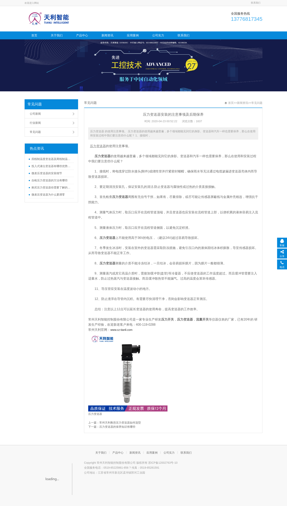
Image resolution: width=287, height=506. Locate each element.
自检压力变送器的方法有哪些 (50, 180)
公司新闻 (35, 113)
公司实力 (158, 35)
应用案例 (133, 35)
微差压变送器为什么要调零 (48, 194)
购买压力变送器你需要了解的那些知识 (52, 187)
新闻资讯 (107, 35)
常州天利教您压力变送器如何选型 (120, 422)
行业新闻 (35, 122)
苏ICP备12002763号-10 (163, 462)
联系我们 (255, 2)
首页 (34, 35)
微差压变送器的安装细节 (47, 173)
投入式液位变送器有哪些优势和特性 (52, 166)
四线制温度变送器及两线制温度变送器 (52, 159)
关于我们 (57, 35)
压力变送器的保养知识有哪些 (117, 426)
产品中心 (82, 35)
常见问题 (35, 104)
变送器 (98, 413)
